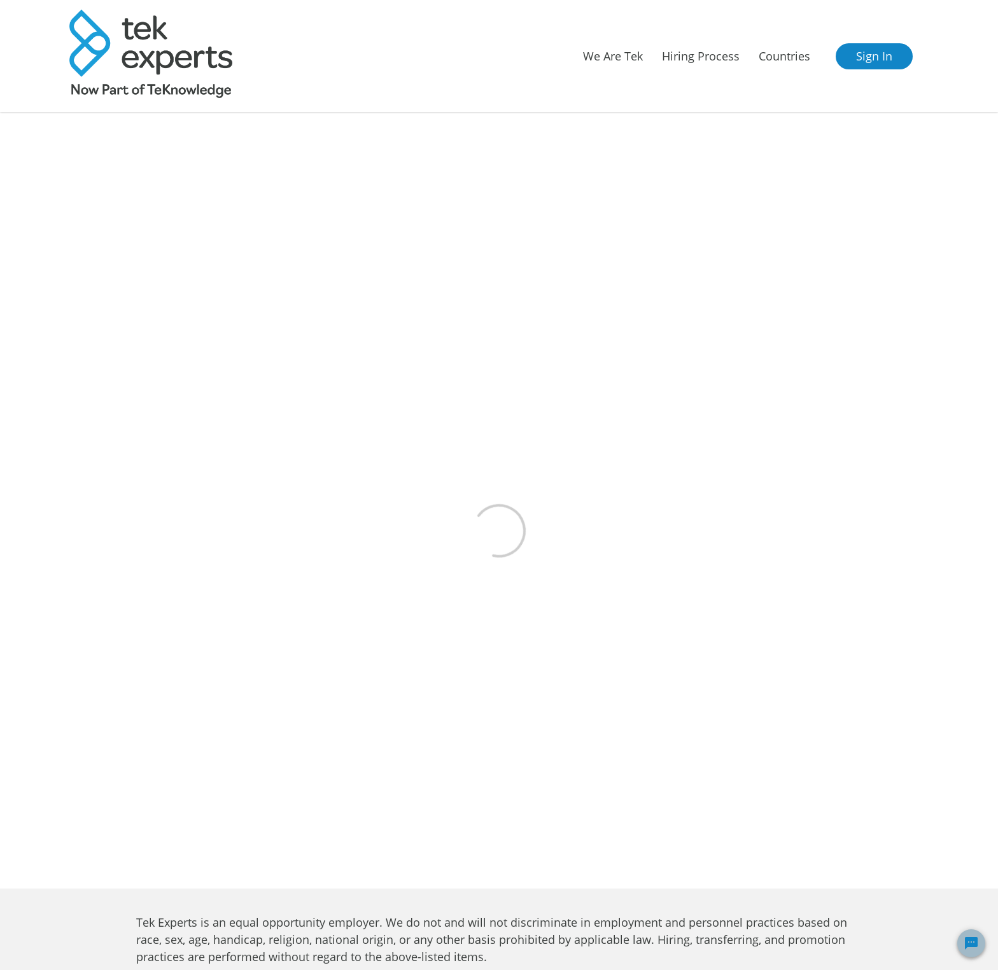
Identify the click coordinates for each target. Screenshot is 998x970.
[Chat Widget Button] (971, 943)
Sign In (874, 56)
